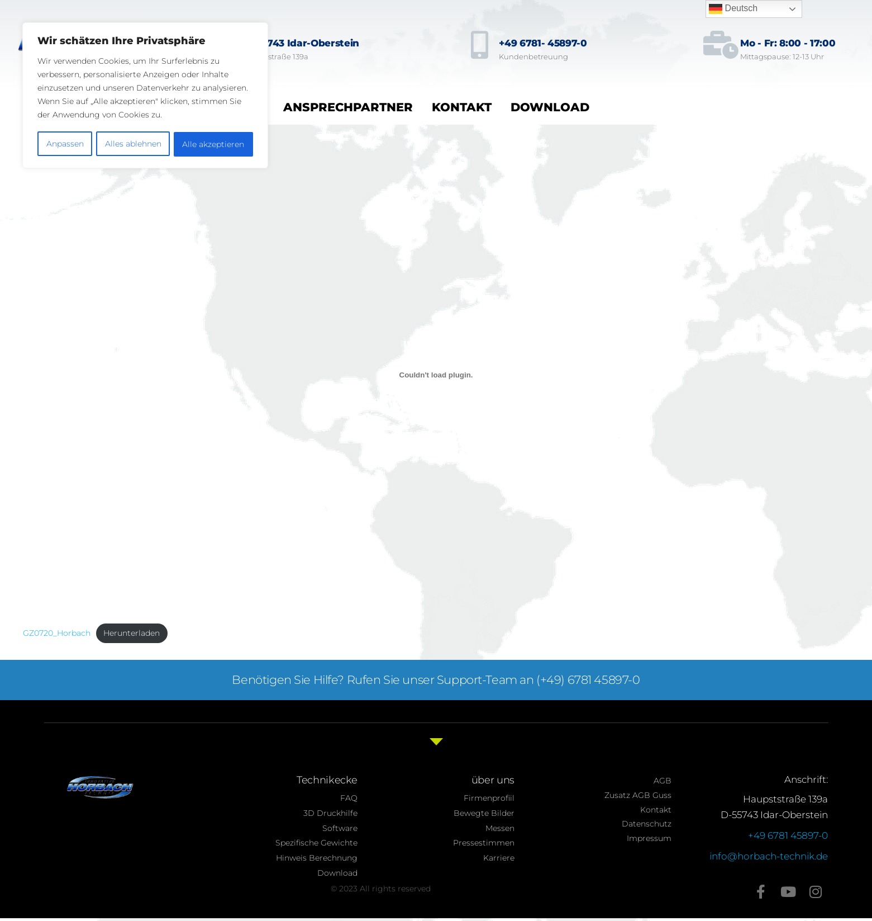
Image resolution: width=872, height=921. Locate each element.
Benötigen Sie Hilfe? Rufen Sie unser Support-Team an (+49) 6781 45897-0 (436, 679)
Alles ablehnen (132, 143)
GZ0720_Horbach (56, 633)
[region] (145, 94)
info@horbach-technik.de (768, 856)
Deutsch (733, 9)
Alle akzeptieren (214, 143)
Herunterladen (131, 633)
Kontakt (462, 107)
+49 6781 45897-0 (788, 835)
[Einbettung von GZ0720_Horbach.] (436, 375)
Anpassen (64, 143)
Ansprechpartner (348, 107)
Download (550, 107)
